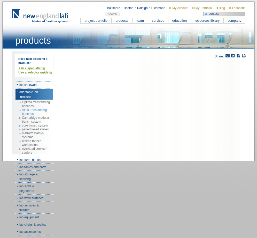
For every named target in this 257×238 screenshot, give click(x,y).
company (234, 21)
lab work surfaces (31, 198)
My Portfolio (204, 8)
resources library (207, 21)
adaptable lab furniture (28, 94)
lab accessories (30, 232)
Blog (222, 8)
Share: (219, 56)
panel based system (36, 129)
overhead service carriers (33, 150)
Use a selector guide (33, 72)
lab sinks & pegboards (26, 188)
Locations (238, 8)
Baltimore (113, 8)
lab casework (28, 85)
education (179, 21)
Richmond (158, 8)
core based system (35, 125)
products (121, 21)
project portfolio (95, 21)
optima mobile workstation (31, 143)
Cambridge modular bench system (35, 119)
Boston (128, 8)
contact (214, 14)
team (140, 21)
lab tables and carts (32, 167)
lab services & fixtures (29, 208)
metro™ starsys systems (33, 135)
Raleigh (142, 8)
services (158, 21)
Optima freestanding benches (36, 104)
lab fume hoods (30, 160)
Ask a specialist (30, 68)
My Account (180, 8)
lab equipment (29, 217)
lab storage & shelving (28, 177)
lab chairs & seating (32, 224)
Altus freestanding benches (34, 112)
